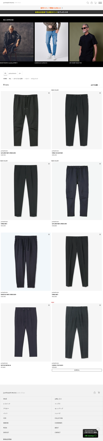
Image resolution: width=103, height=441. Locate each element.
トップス (57, 403)
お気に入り (58, 399)
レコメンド (6, 403)
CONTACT (57, 432)
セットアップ (59, 408)
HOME (5, 78)
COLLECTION (59, 418)
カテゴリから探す (18, 78)
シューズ (57, 413)
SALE (5, 399)
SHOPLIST (6, 432)
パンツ (27, 78)
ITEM (4, 418)
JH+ (20, 73)
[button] (3, 43)
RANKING (6, 423)
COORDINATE (58, 423)
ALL (5, 73)
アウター (6, 408)
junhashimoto (12, 73)
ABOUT (57, 428)
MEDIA (5, 428)
